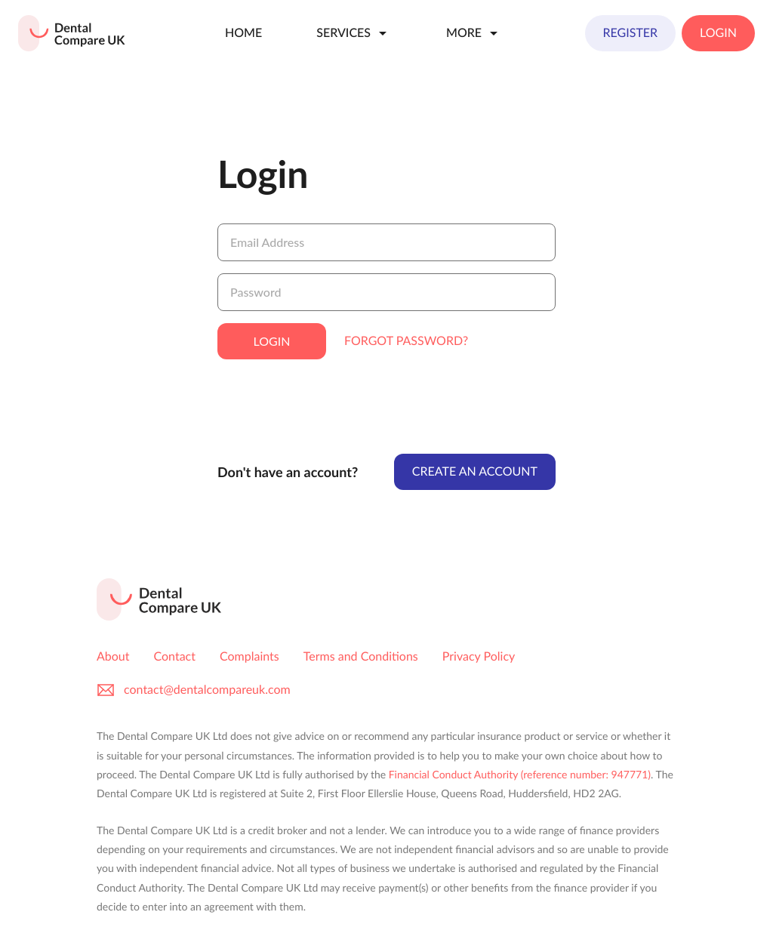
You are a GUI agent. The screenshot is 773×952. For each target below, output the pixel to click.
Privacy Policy (479, 656)
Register (630, 33)
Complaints (249, 656)
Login (718, 33)
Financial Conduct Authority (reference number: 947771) (520, 774)
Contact (175, 656)
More (474, 33)
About (113, 656)
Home (243, 33)
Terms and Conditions (360, 656)
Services (354, 33)
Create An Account (474, 471)
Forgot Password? (406, 341)
